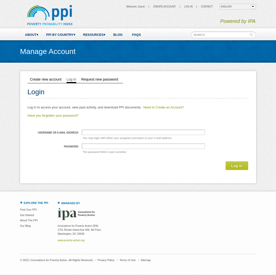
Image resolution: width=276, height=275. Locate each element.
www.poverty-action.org (71, 240)
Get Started (27, 215)
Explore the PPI (36, 202)
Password (71, 146)
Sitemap (146, 260)
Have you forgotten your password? (53, 115)
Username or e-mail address (58, 132)
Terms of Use (127, 260)
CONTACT (207, 6)
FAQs (136, 35)
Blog (118, 35)
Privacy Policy (106, 260)
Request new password (99, 79)
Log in (188, 6)
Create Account (164, 6)
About (31, 35)
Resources (93, 35)
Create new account (46, 79)
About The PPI (29, 220)
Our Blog (25, 225)
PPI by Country (60, 35)
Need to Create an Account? (163, 107)
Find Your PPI (28, 209)
